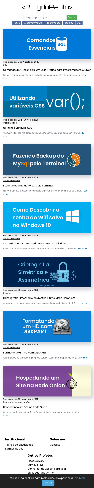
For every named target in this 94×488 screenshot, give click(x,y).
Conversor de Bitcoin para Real (46, 469)
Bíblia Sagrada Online (40, 473)
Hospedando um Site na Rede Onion (25, 407)
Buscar (71, 17)
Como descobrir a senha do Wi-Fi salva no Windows (35, 243)
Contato (55, 445)
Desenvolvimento (33, 23)
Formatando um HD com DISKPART (24, 352)
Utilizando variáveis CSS (17, 128)
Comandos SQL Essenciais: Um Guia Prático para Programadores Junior (47, 70)
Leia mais (79, 478)
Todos (16, 23)
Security (68, 23)
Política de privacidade (19, 445)
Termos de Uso (14, 448)
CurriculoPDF (35, 465)
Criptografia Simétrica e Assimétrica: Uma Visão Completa (39, 298)
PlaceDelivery (35, 461)
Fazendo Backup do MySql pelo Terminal (28, 185)
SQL (79, 23)
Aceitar (48, 482)
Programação (53, 23)
